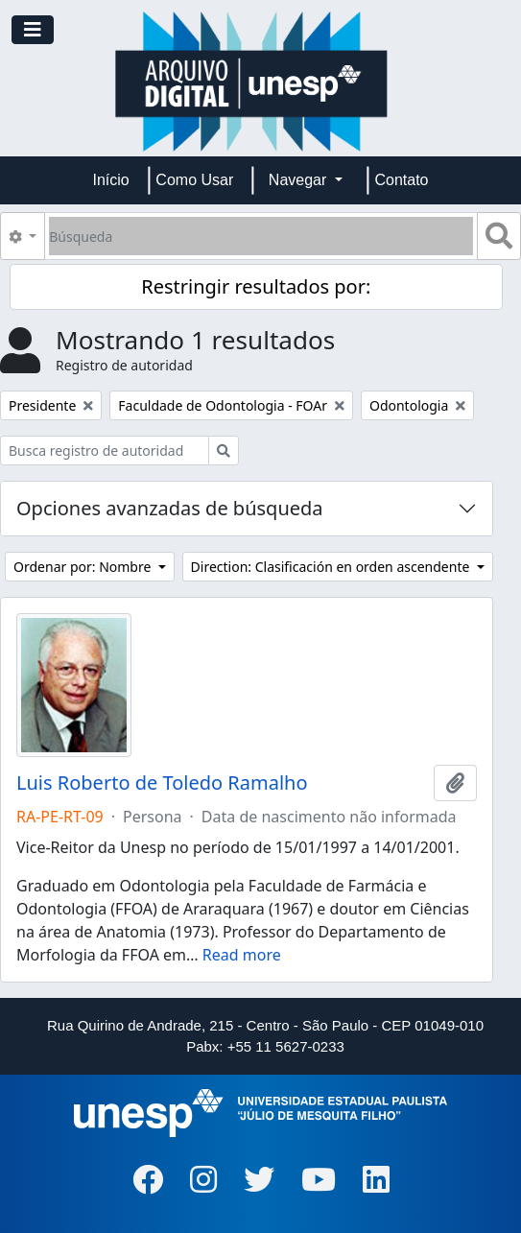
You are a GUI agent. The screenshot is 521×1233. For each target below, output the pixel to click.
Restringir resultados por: (255, 286)
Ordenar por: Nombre (83, 566)
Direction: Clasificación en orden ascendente (332, 566)
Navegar (300, 180)
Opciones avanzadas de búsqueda (169, 508)
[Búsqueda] (261, 236)
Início (111, 180)
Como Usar (194, 180)
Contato (401, 180)
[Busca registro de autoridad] (104, 450)
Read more (241, 954)
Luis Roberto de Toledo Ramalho (162, 782)
